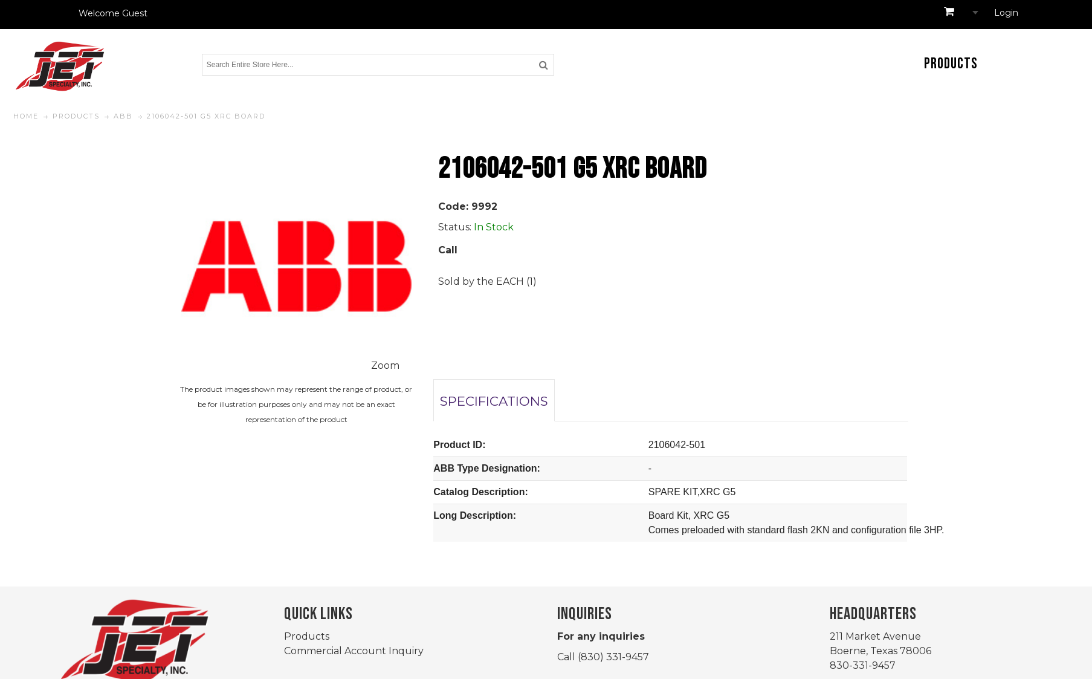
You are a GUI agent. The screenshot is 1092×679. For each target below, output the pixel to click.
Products (306, 636)
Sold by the (467, 281)
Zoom (385, 365)
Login (1006, 12)
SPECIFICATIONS (494, 401)
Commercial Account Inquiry (354, 651)
